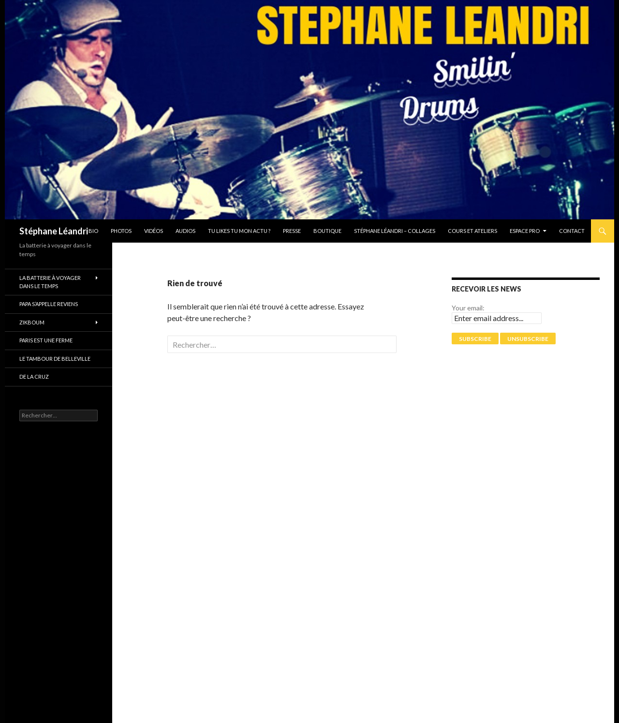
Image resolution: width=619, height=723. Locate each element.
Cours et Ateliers (472, 231)
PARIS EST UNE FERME (46, 340)
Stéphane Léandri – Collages (394, 231)
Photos (121, 231)
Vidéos (153, 231)
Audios (185, 231)
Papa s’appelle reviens (48, 304)
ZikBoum (31, 322)
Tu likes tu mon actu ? (239, 231)
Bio (93, 231)
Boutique (327, 231)
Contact (572, 231)
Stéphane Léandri (53, 231)
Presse (292, 231)
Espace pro (525, 231)
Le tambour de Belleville (54, 358)
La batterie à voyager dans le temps (50, 282)
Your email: (468, 308)
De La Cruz (34, 376)
